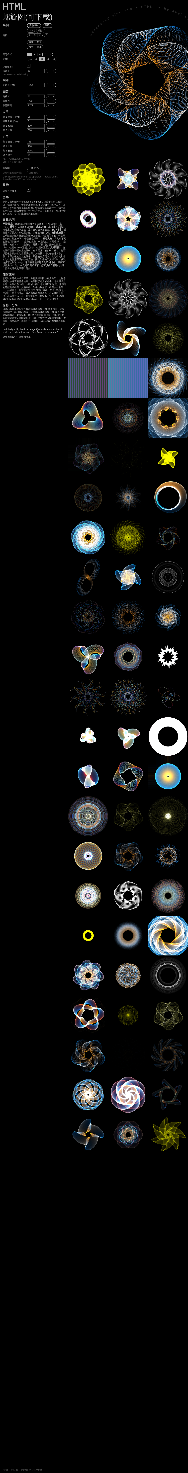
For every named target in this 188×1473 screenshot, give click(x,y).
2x (48, 59)
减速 (31, 42)
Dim (31, 30)
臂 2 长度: (8, 130)
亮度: (5, 59)
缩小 (39, 47)
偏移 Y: (6, 101)
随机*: (6, 35)
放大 (31, 47)
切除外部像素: (10, 191)
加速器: (6, 71)
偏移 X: (6, 96)
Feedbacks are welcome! (45, 332)
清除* (40, 30)
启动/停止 (34, 25)
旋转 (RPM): (9, 85)
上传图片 (33, 172)
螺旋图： (7, 168)
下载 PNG (34, 168)
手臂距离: (8, 105)
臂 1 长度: (8, 125)
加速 (39, 42)
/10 (30, 59)
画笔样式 (7, 54)
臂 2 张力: (8, 155)
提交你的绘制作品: (12, 172)
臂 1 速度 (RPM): (11, 116)
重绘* (47, 25)
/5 (36, 59)
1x (42, 59)
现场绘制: (8, 67)
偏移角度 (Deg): (11, 121)
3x (54, 59)
